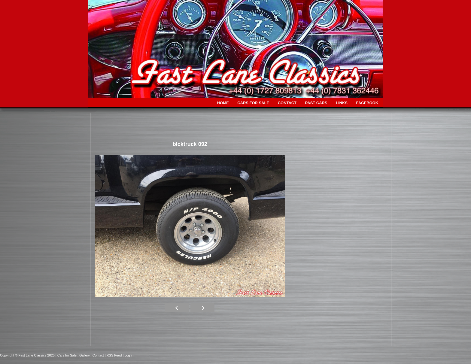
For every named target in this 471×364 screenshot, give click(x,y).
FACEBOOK (367, 103)
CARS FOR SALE (253, 103)
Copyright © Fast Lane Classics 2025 (28, 355)
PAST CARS (316, 103)
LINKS (342, 103)
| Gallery (84, 355)
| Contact (98, 355)
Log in (128, 355)
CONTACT (287, 103)
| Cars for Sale (66, 355)
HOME (223, 103)
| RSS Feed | (115, 355)
